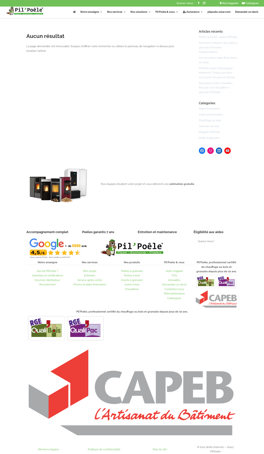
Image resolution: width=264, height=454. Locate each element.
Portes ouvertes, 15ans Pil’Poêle (218, 37)
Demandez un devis (174, 284)
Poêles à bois (132, 275)
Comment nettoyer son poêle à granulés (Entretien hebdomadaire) (218, 47)
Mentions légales (48, 449)
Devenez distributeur (47, 280)
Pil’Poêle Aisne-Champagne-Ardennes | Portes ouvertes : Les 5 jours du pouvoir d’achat (217, 73)
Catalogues (250, 3)
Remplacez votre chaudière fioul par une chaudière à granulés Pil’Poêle (216, 88)
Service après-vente (89, 280)
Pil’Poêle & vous (165, 12)
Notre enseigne (89, 12)
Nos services (114, 12)
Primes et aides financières (89, 284)
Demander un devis (246, 12)
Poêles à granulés (132, 271)
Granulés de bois (209, 126)
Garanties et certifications (47, 275)
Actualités (174, 280)
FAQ (174, 275)
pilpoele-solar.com (219, 12)
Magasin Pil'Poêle (209, 132)
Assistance (191, 12)
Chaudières (132, 289)
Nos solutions (138, 12)
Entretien (89, 275)
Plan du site (160, 449)
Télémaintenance (174, 293)
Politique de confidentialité (104, 449)
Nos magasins (229, 3)
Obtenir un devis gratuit (124, 196)
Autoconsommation (211, 114)
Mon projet (89, 271)
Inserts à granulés (132, 280)
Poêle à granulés (209, 138)
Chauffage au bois (210, 120)
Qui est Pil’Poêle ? (47, 271)
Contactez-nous (174, 289)
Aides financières (209, 108)
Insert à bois (132, 284)
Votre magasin (174, 271)
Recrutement (47, 284)
